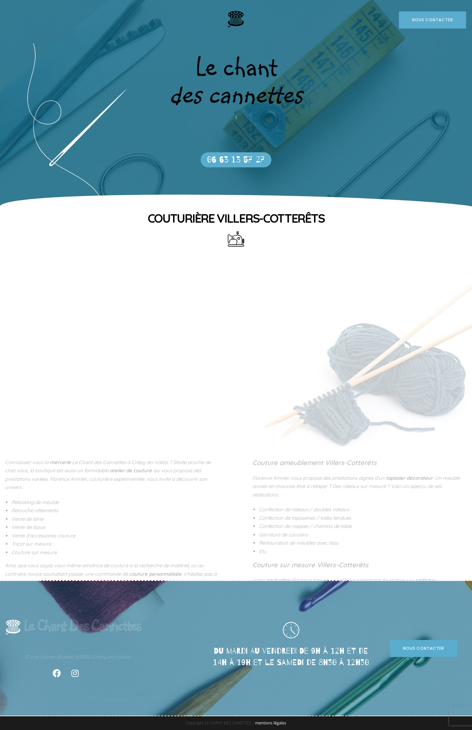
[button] (236, 159)
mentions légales (270, 723)
